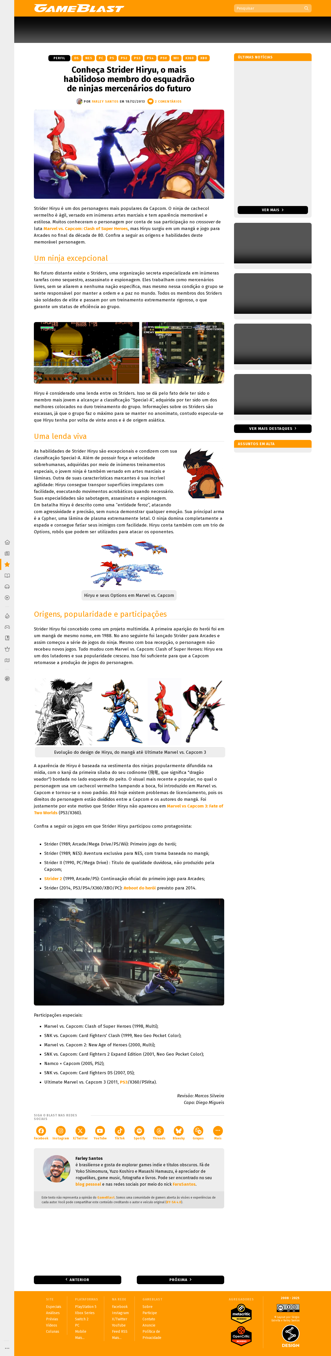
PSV (163, 58)
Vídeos (51, 1325)
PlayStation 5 (85, 1307)
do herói (140, 888)
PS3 (137, 58)
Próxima (178, 1279)
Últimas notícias (255, 57)
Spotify (139, 1133)
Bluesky (179, 1133)
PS (112, 58)
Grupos (198, 1133)
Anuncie (148, 1325)
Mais (218, 1133)
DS (76, 58)
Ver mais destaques (270, 428)
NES (88, 58)
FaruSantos (184, 1184)
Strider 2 (53, 878)
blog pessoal (88, 1184)
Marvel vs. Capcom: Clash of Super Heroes (86, 228)
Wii (176, 58)
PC (101, 58)
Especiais (53, 1307)
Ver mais (272, 210)
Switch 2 (81, 1319)
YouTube (100, 1133)
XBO (203, 58)
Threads (159, 1133)
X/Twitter (80, 1133)
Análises (53, 1313)
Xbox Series (85, 1313)
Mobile (80, 1331)
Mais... (80, 1338)
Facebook (41, 1133)
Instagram (60, 1133)
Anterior (79, 1279)
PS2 (124, 58)
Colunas (52, 1331)
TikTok (120, 1133)
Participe (149, 1313)
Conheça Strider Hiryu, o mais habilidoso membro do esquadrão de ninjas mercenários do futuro (129, 79)
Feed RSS (119, 1331)
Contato (148, 1319)
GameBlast (106, 1197)
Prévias (52, 1319)
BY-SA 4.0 (173, 1202)
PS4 (150, 58)
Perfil (59, 58)
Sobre (147, 1307)
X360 (189, 58)
